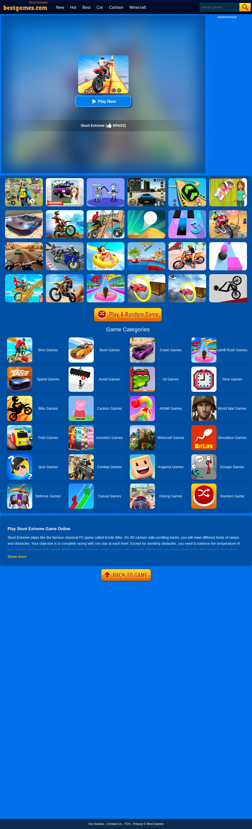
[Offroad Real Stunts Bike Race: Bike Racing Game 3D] (24, 276)
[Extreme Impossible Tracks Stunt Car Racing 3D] (146, 276)
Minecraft (138, 7)
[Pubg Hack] (24, 180)
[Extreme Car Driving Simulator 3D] (146, 180)
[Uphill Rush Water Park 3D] (105, 276)
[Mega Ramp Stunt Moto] (228, 212)
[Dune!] (146, 212)
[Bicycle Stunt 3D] (105, 212)
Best (86, 7)
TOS (127, 824)
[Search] (219, 7)
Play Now (103, 101)
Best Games (155, 824)
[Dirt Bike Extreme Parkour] (65, 212)
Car (100, 7)
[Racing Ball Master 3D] (187, 180)
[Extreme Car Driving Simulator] (24, 212)
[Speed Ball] (228, 244)
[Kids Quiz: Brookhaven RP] (65, 180)
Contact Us (114, 824)
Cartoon (116, 7)
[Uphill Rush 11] (105, 244)
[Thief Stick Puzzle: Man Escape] (105, 180)
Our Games (96, 824)
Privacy (138, 824)
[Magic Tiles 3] (187, 212)
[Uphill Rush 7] (146, 244)
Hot (73, 7)
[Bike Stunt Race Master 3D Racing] (65, 244)
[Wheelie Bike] (228, 276)
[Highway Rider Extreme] (24, 244)
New (60, 7)
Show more (17, 557)
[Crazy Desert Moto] (65, 276)
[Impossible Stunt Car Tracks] (187, 276)
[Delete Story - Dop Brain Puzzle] (228, 180)
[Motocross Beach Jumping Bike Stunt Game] (187, 244)
